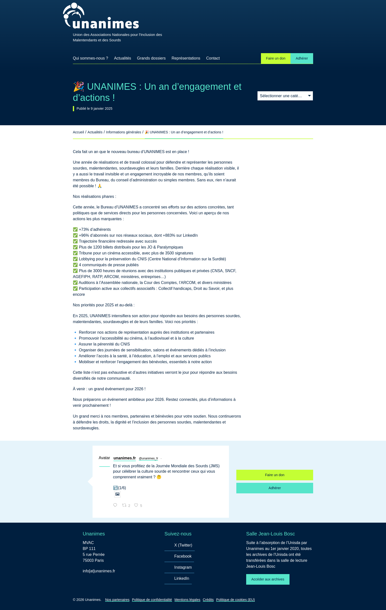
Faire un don (276, 58)
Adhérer (302, 58)
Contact (213, 58)
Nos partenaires (117, 600)
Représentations (186, 58)
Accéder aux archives (267, 579)
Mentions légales (187, 600)
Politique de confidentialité (152, 600)
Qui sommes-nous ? (90, 58)
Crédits (208, 600)
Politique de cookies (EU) (235, 600)
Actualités (122, 58)
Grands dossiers (151, 58)
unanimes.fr (124, 458)
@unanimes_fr (148, 458)
